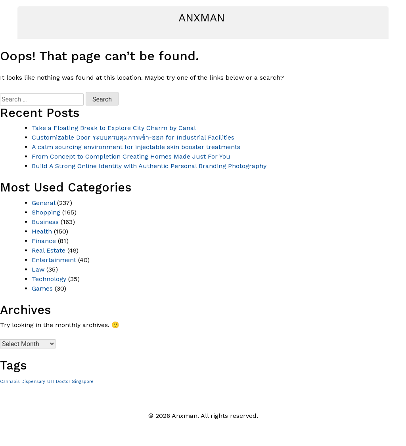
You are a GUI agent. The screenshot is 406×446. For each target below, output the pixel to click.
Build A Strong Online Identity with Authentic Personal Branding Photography (149, 166)
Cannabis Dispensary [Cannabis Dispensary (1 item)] (22, 381)
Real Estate (48, 250)
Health (42, 231)
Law (38, 269)
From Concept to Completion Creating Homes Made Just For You (131, 156)
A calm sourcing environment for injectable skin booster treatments (136, 147)
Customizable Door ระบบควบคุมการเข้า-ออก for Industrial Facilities (133, 137)
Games (42, 288)
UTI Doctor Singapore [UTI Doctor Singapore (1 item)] (70, 381)
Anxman (201, 17)
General (43, 203)
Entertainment (54, 260)
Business (45, 222)
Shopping (46, 212)
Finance (44, 241)
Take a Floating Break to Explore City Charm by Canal (114, 128)
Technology (49, 279)
